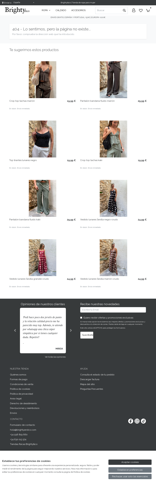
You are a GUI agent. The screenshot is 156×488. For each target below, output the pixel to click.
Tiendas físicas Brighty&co (24, 444)
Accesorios (78, 10)
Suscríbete (87, 335)
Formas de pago (18, 379)
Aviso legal (16, 398)
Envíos (13, 413)
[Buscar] (108, 10)
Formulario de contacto (22, 425)
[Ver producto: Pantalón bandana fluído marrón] (113, 79)
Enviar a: (8, 2)
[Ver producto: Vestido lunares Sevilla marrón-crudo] (113, 257)
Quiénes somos (18, 374)
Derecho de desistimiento (23, 403)
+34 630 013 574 (18, 439)
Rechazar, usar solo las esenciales (130, 476)
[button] (15, 330)
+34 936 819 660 (18, 434)
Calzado (61, 10)
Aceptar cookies (130, 462)
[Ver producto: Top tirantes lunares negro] (42, 139)
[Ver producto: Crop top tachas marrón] (42, 79)
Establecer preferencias (130, 470)
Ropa (46, 10)
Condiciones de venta (21, 384)
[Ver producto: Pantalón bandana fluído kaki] (42, 198)
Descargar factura (89, 379)
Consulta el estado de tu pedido (97, 374)
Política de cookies (20, 389)
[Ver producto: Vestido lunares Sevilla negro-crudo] (113, 198)
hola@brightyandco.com (23, 430)
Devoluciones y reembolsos (24, 408)
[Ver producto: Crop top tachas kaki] (113, 139)
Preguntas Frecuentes (91, 389)
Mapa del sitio (87, 384)
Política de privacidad (21, 394)
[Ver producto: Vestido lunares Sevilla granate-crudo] (42, 257)
